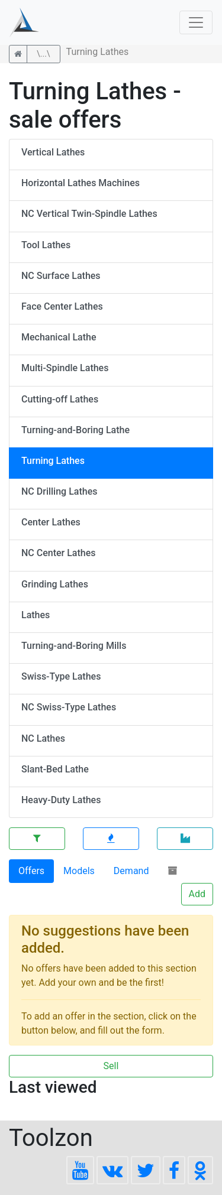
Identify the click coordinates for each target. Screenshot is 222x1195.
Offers (31, 870)
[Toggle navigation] (196, 22)
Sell (111, 1065)
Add (197, 894)
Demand (131, 870)
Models (79, 870)
